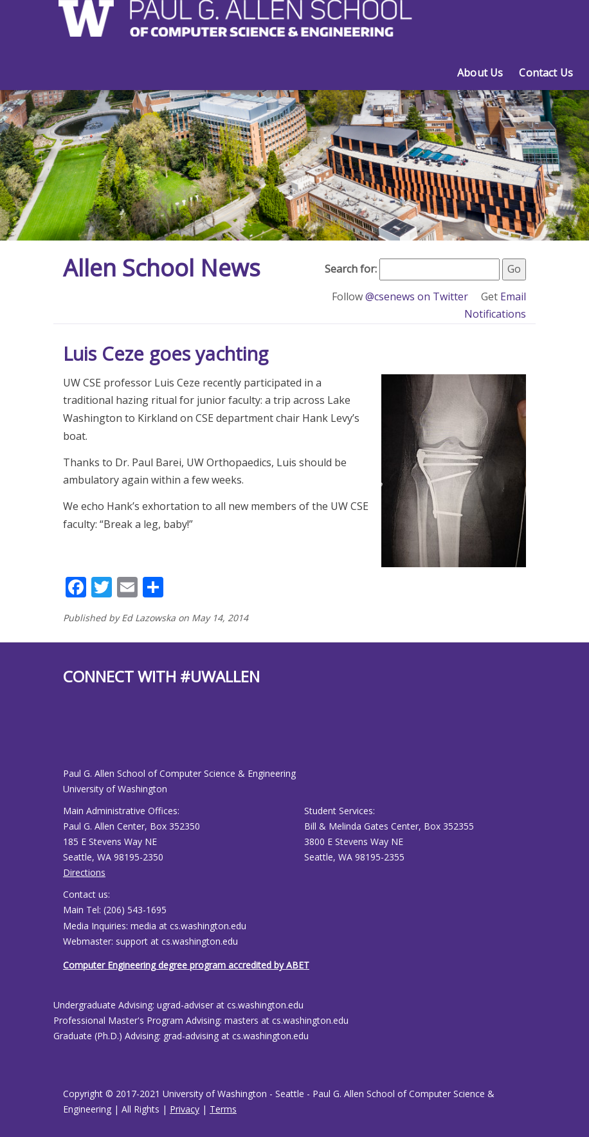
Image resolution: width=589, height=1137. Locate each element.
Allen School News (161, 268)
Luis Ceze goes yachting (165, 353)
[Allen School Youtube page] (79, 737)
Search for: (351, 269)
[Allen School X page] (72, 737)
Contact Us (546, 73)
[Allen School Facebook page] (66, 737)
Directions (84, 872)
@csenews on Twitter (418, 296)
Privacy (184, 1109)
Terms (223, 1109)
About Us (480, 73)
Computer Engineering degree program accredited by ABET (186, 965)
